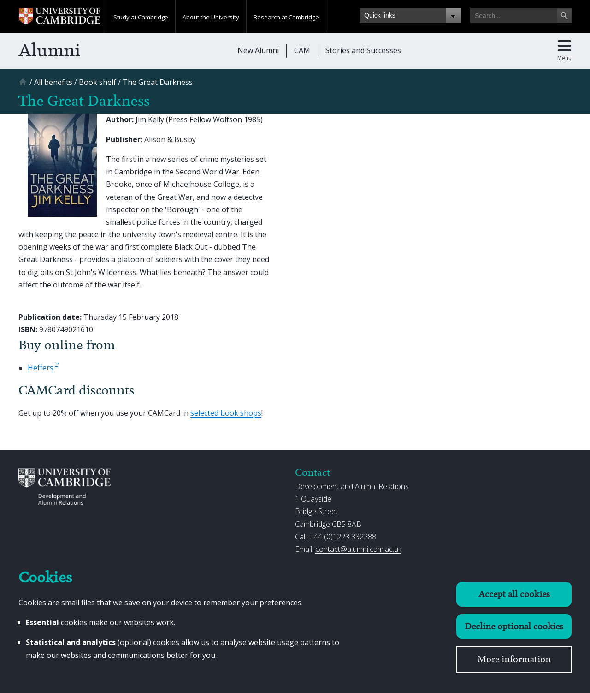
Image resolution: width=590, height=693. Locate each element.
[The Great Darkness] (158, 82)
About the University (211, 17)
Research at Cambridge (286, 17)
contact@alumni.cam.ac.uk (358, 549)
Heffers (40, 368)
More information (514, 659)
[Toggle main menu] (564, 50)
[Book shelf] (97, 82)
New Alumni (258, 50)
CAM (302, 50)
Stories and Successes (363, 50)
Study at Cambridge (140, 17)
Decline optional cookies (514, 626)
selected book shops (225, 413)
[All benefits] (53, 82)
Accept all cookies (514, 594)
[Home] (24, 85)
